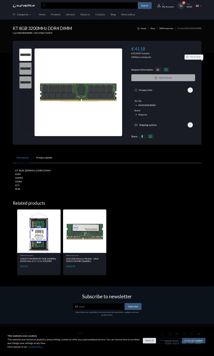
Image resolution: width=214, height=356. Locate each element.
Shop (152, 28)
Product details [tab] (44, 157)
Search (144, 5)
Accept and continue (194, 340)
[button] (163, 90)
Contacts (100, 14)
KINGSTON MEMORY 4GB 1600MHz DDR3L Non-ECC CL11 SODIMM (38, 260)
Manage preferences (169, 340)
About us (85, 14)
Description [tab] (22, 157)
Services (70, 14)
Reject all (149, 340)
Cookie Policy (35, 346)
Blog (113, 14)
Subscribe (133, 306)
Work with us (128, 14)
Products (56, 14)
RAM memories (166, 28)
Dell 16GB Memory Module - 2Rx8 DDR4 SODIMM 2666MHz (82, 260)
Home (42, 14)
